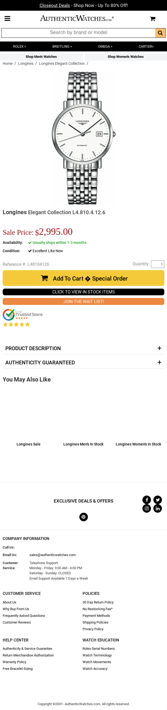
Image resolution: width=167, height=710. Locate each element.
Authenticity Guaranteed (40, 363)
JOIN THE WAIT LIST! (83, 301)
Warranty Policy (14, 662)
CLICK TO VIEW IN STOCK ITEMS (83, 291)
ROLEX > (19, 46)
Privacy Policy (93, 629)
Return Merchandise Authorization (28, 655)
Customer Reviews (17, 622)
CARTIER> (146, 46)
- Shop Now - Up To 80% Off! (84, 5)
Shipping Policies (95, 622)
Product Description (33, 349)
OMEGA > (105, 46)
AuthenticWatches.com (82, 18)
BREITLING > (62, 46)
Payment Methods (96, 616)
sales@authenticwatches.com (52, 555)
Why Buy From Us (16, 609)
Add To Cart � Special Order (90, 278)
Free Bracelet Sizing (18, 669)
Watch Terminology (97, 655)
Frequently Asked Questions (24, 616)
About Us (9, 602)
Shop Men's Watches (41, 57)
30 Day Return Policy (98, 602)
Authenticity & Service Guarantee (27, 649)
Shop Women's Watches (126, 57)
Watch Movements (97, 662)
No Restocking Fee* (98, 609)
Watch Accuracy (95, 669)
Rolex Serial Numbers (99, 649)
